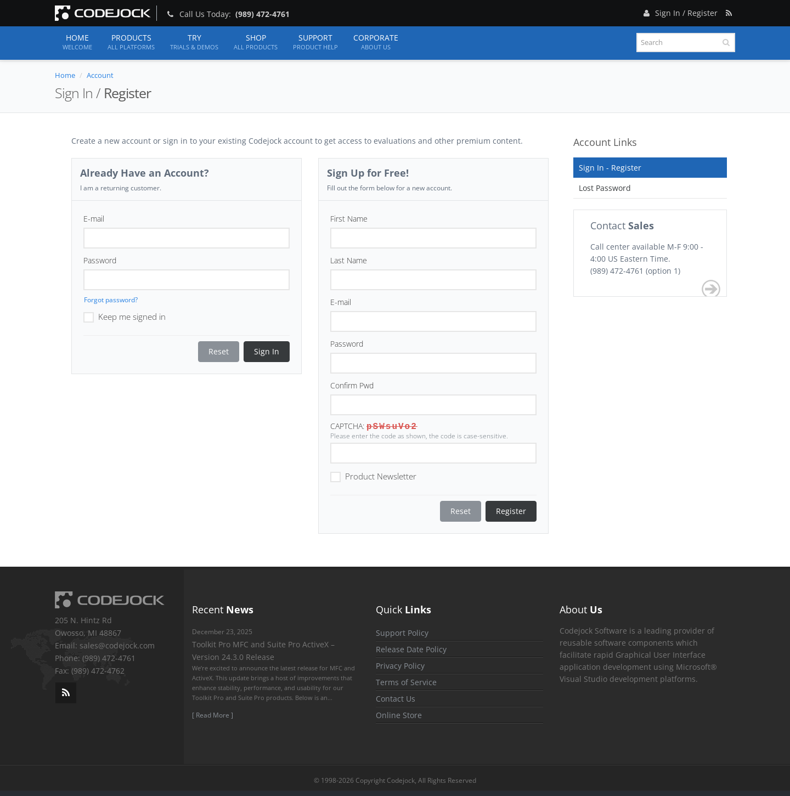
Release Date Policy (411, 649)
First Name (349, 218)
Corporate (375, 42)
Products (131, 42)
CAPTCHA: (347, 426)
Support (315, 42)
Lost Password (605, 188)
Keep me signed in (124, 316)
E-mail (93, 218)
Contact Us (395, 698)
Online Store (399, 715)
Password (99, 260)
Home (77, 42)
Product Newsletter (373, 475)
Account (100, 75)
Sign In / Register (679, 11)
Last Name (348, 260)
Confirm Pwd (352, 385)
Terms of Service (406, 682)
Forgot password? (111, 299)
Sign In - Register (610, 167)
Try (194, 42)
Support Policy (402, 632)
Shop (256, 42)
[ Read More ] (212, 715)
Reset (218, 351)
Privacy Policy (400, 665)
